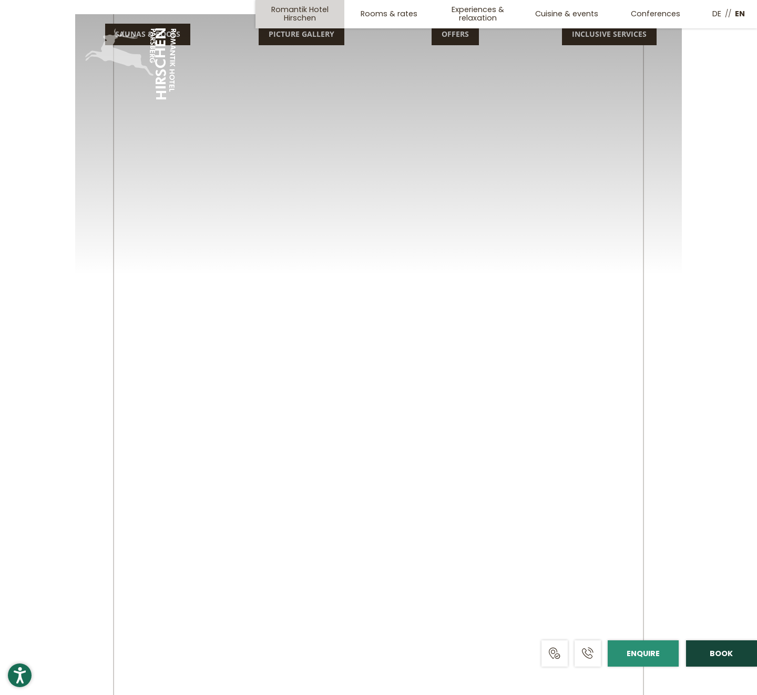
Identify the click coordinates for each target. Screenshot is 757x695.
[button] (20, 675)
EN (740, 13)
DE (716, 13)
